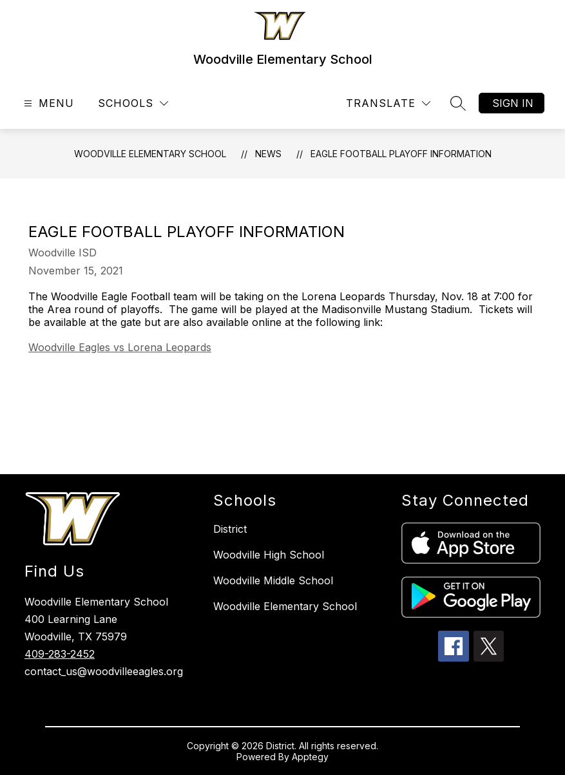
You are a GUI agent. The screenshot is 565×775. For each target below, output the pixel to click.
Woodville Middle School (273, 580)
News (268, 153)
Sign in (512, 103)
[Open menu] (47, 103)
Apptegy (310, 756)
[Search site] (458, 103)
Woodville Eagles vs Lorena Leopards (119, 347)
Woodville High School (268, 554)
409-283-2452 (59, 653)
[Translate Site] (388, 103)
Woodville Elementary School (150, 153)
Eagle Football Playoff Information (401, 153)
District (230, 528)
